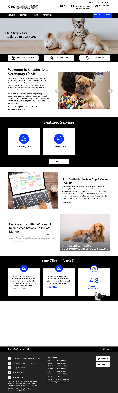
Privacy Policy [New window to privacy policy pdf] (11, 390)
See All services (59, 162)
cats (19, 80)
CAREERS (91, 2)
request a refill (95, 58)
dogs (15, 80)
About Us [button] (12, 15)
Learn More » (66, 202)
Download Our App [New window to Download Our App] (102, 2)
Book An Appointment (102, 15)
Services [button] (24, 15)
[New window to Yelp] (108, 349)
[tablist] (84, 111)
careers (103, 359)
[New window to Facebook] (100, 349)
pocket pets (28, 80)
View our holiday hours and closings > (58, 382)
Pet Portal (103, 365)
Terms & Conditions (21, 390)
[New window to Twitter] (104, 349)
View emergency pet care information (58, 379)
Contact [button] (35, 15)
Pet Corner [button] (48, 15)
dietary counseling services (24, 101)
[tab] (78, 111)
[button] (107, 71)
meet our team (59, 58)
